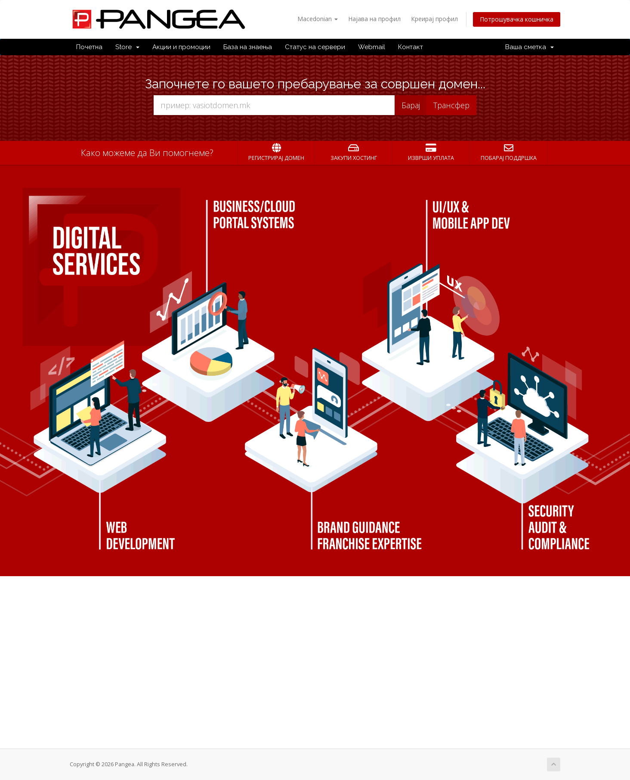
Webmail (371, 47)
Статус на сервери (315, 47)
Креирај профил (434, 19)
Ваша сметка (529, 47)
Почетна (89, 47)
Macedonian (317, 19)
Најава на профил (374, 19)
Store (127, 47)
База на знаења (247, 47)
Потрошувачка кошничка (516, 19)
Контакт (410, 47)
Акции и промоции (181, 47)
